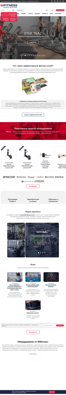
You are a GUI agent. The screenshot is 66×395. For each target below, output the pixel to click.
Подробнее (32, 42)
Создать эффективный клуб (33, 120)
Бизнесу (14, 1)
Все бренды (33, 192)
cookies (22, 391)
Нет (13, 19)
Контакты (58, 13)
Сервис (23, 13)
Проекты (45, 13)
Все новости (33, 338)
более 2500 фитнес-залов (27, 220)
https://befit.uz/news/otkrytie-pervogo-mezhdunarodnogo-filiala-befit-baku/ (43, 241)
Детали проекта (42, 247)
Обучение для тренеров (33, 1)
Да (5, 19)
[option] (9, 164)
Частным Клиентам (21, 1)
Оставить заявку (60, 10)
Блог (51, 13)
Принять (52, 392)
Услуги (30, 13)
